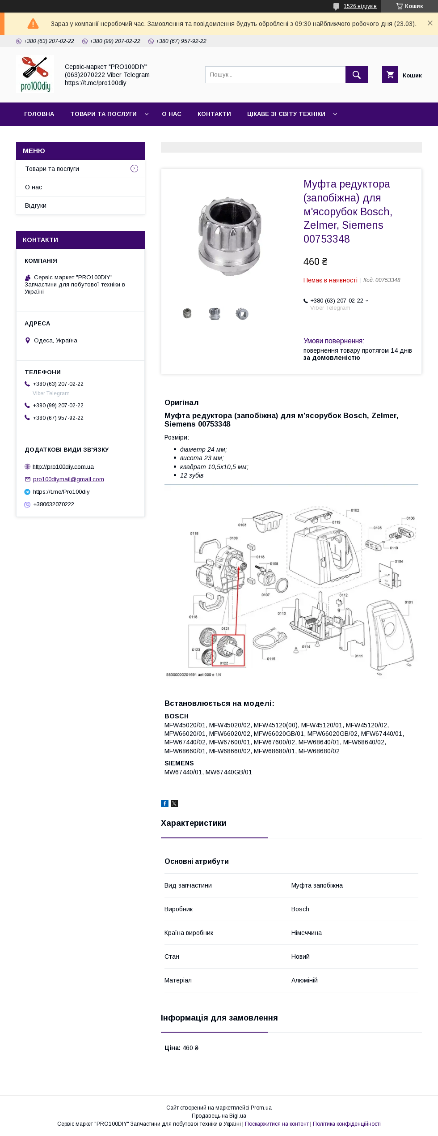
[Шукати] (356, 74)
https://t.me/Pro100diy (61, 491)
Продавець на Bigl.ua (219, 1116)
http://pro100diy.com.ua (63, 466)
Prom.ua (261, 1108)
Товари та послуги (103, 114)
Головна (39, 114)
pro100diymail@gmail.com (68, 479)
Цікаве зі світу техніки (286, 114)
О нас (171, 114)
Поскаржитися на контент (277, 1124)
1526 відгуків (360, 6)
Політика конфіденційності (347, 1124)
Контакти (214, 114)
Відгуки (35, 205)
